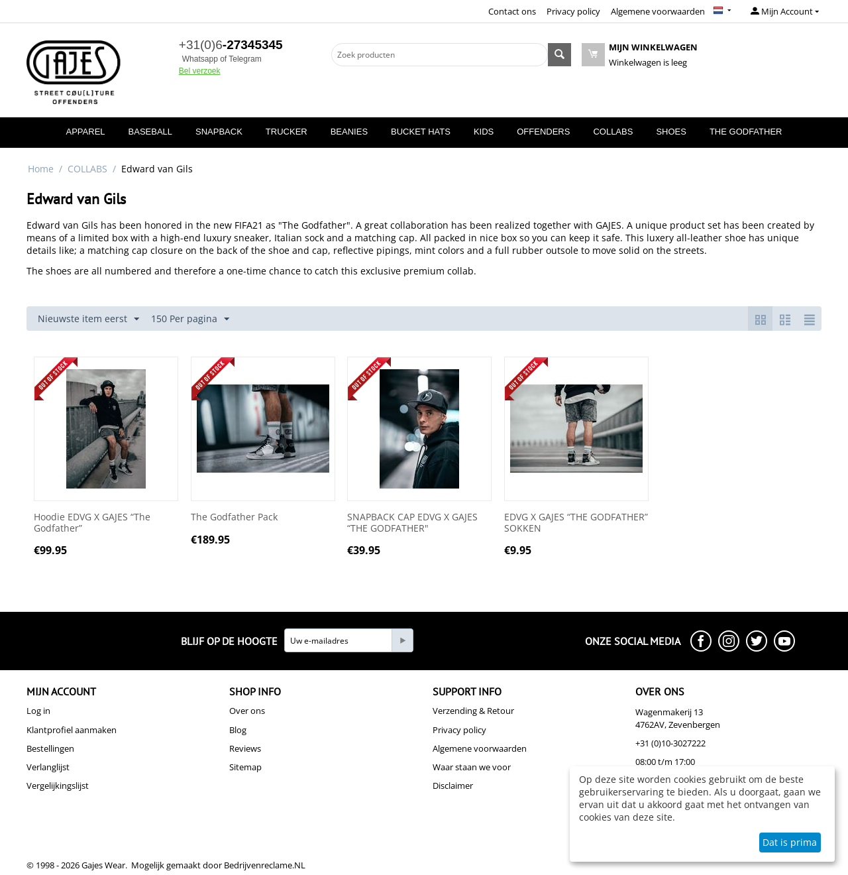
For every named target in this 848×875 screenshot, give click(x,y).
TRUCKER (286, 132)
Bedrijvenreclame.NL (264, 865)
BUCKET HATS (420, 132)
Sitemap (245, 767)
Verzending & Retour (473, 711)
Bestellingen (50, 748)
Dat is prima (790, 842)
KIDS (484, 132)
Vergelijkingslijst (57, 785)
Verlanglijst (48, 767)
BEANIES (349, 132)
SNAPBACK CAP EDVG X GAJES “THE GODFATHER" (412, 523)
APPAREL (85, 132)
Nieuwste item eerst (88, 319)
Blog (237, 730)
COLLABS (613, 132)
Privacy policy (573, 11)
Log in (38, 711)
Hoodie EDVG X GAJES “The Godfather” (92, 523)
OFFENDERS (543, 132)
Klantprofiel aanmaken (71, 730)
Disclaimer (453, 785)
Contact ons (512, 11)
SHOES (671, 132)
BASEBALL (151, 132)
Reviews (245, 748)
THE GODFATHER (746, 132)
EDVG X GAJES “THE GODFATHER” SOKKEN (576, 523)
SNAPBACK (218, 132)
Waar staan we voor (472, 767)
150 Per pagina (190, 319)
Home (41, 168)
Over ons (247, 711)
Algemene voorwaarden (658, 11)
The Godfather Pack (234, 517)
